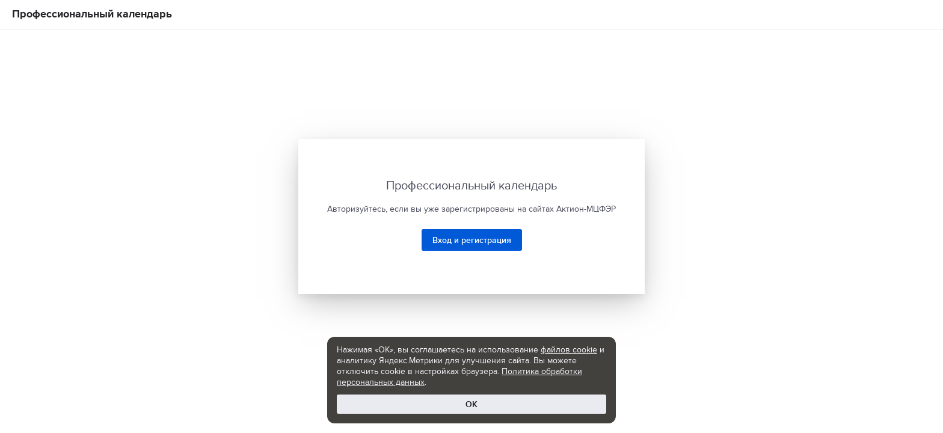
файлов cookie (569, 349)
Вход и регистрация (471, 240)
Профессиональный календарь (92, 14)
